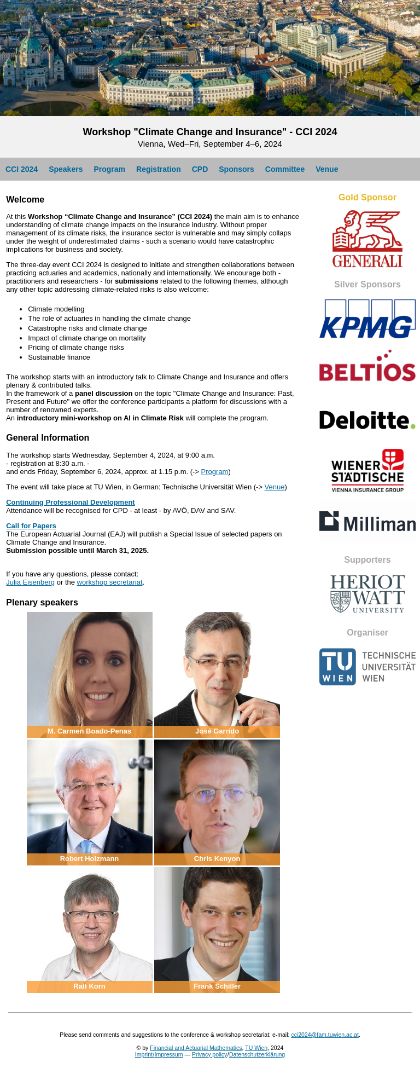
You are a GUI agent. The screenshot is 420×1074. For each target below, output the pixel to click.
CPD (200, 169)
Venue (327, 169)
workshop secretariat (110, 582)
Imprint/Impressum (159, 1054)
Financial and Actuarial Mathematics (196, 1047)
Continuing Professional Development (70, 502)
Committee (285, 169)
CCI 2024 (21, 169)
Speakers (66, 169)
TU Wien (256, 1047)
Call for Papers (31, 526)
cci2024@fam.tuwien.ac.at (325, 1034)
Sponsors (236, 169)
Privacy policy (209, 1054)
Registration (158, 169)
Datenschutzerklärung (257, 1054)
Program (109, 169)
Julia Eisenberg (30, 582)
